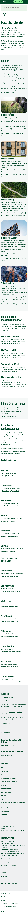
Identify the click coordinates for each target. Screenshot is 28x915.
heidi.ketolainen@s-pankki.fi (10, 576)
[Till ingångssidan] (3, 2)
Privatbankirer (6, 723)
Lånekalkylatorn (6, 792)
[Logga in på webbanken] (18, 1)
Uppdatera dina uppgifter (9, 781)
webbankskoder (21, 704)
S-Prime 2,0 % (5, 876)
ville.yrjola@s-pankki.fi (8, 476)
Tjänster (3, 768)
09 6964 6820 (5, 745)
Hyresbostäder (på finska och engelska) (13, 802)
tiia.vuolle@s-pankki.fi (8, 521)
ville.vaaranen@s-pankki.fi (9, 536)
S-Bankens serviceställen (9, 865)
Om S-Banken (5, 807)
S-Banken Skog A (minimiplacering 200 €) (13, 213)
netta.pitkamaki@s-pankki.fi (10, 621)
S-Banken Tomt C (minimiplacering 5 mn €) (13, 304)
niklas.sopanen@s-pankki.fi (9, 636)
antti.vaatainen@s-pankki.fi (9, 666)
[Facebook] (2, 883)
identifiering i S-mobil (10, 706)
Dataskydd (4, 897)
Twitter (19, 712)
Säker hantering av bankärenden (9, 903)
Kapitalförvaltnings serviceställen (11, 858)
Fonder (3, 775)
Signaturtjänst (5, 771)
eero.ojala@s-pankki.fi (8, 551)
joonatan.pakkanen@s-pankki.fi (11, 682)
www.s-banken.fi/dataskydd (18, 451)
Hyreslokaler (5, 799)
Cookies (3, 900)
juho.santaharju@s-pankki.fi (10, 491)
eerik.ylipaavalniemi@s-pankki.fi (11, 591)
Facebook (12, 712)
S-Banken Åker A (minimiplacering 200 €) (13, 126)
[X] (5, 883)
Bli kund (3, 785)
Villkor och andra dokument (8, 906)
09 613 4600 (20, 853)
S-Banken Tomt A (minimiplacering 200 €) (13, 296)
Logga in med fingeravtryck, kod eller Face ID (14, 830)
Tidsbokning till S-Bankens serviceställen (13, 862)
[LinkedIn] (13, 883)
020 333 (3, 755)
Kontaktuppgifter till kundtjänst (10, 453)
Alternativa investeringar (11, 7)
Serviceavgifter (6, 788)
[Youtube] (9, 883)
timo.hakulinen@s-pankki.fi (9, 506)
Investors (4, 814)
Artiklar (3, 795)
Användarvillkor (5, 893)
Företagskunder (6, 732)
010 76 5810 (4, 697)
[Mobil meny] (25, 2)
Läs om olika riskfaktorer (8, 416)
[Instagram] (16, 883)
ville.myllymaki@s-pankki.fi (9, 606)
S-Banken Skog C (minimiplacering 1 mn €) (13, 215)
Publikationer (5, 811)
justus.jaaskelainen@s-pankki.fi (11, 651)
